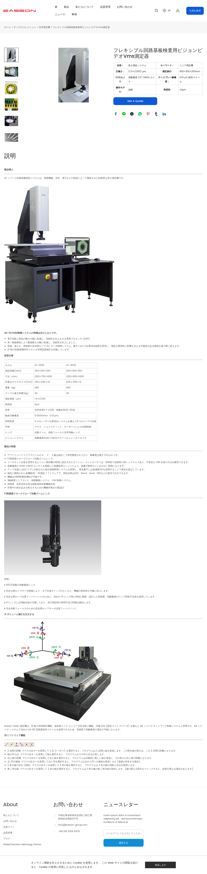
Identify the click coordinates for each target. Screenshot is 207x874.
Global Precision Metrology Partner (22, 844)
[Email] (124, 833)
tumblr (156, 113)
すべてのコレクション (25, 27)
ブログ (6, 839)
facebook (115, 113)
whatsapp (140, 113)
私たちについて (85, 7)
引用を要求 (195, 11)
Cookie (77, 863)
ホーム (7, 27)
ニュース (60, 14)
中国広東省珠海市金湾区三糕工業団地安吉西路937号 (75, 817)
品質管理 (105, 7)
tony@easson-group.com (72, 825)
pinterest (148, 113)
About (10, 805)
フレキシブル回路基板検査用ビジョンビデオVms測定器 (81, 27)
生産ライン (9, 827)
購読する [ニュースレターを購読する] (123, 843)
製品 (66, 7)
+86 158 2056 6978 (69, 831)
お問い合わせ (124, 7)
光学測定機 (44, 27)
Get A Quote (135, 101)
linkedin (164, 113)
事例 (74, 14)
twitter (132, 113)
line (123, 113)
